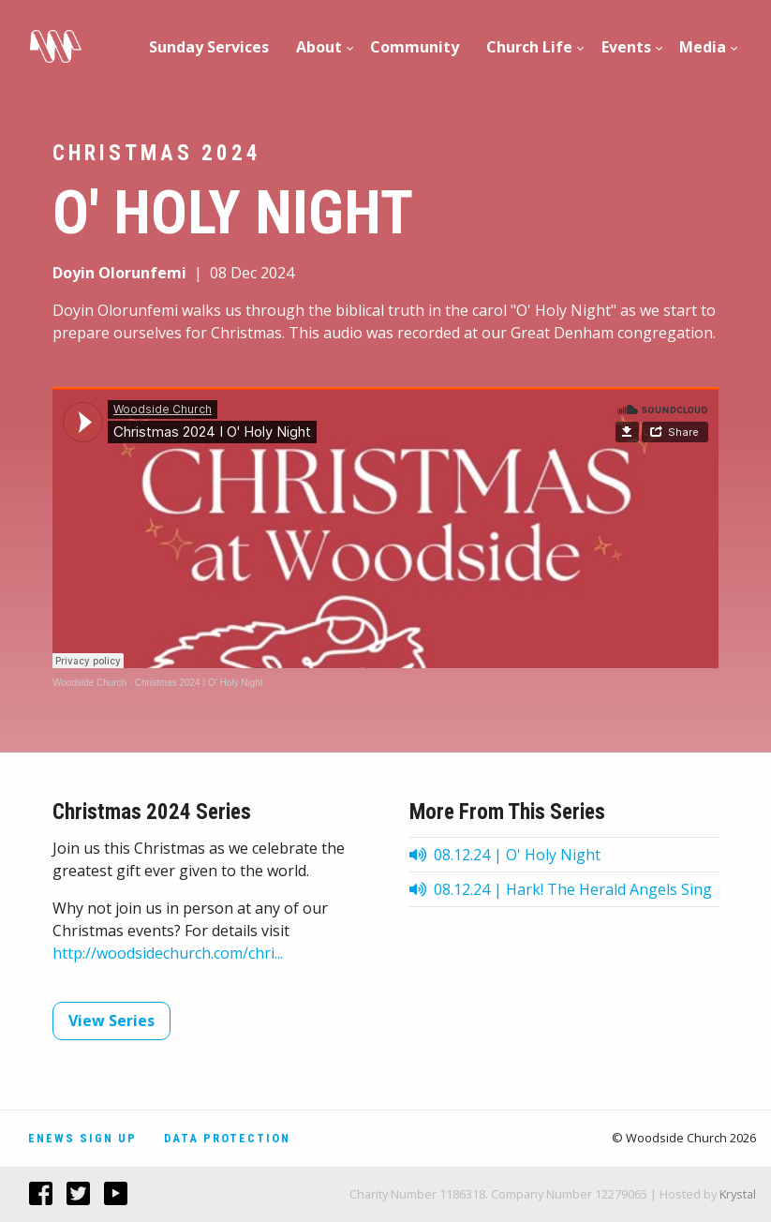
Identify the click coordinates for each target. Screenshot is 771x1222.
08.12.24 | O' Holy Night (504, 854)
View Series (111, 1020)
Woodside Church (89, 683)
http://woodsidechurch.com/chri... (167, 953)
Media (702, 47)
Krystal (737, 1193)
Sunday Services (209, 47)
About (319, 47)
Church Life (529, 47)
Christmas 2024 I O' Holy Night (199, 683)
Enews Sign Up (82, 1138)
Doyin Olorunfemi (119, 272)
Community (414, 47)
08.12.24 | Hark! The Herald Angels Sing (560, 889)
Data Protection (227, 1138)
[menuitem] (209, 47)
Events (626, 47)
